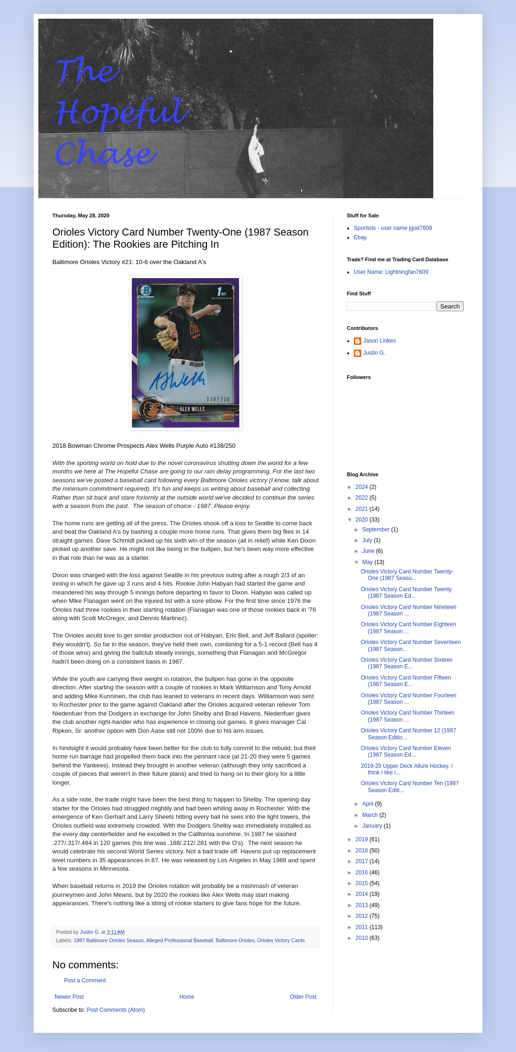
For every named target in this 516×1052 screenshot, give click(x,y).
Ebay (360, 237)
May (368, 562)
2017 (363, 861)
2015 (363, 883)
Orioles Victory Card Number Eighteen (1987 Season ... (408, 627)
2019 (363, 839)
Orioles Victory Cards (281, 940)
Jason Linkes (379, 340)
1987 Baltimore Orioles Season (108, 940)
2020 (363, 519)
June (369, 551)
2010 (363, 938)
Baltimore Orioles (235, 940)
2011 (363, 927)
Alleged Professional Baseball (179, 940)
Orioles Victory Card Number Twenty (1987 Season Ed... (406, 592)
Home (186, 997)
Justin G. (374, 353)
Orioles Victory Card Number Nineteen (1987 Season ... (409, 610)
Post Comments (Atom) (115, 1010)
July (368, 540)
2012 (363, 916)
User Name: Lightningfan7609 (391, 272)
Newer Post (69, 997)
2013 (363, 905)
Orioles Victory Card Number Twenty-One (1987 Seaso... (407, 574)
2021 (363, 509)
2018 (363, 850)
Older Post (303, 997)
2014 (363, 894)
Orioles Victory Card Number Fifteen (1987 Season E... (406, 680)
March (371, 815)
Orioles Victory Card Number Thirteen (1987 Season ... (407, 716)
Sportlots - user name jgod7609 (393, 228)
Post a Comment (85, 980)
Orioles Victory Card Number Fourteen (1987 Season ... (409, 698)
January (373, 826)
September (376, 529)
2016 (363, 872)
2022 (363, 497)
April (368, 804)
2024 (363, 487)
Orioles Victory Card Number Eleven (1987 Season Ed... (406, 751)
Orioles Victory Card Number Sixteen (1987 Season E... (407, 663)
